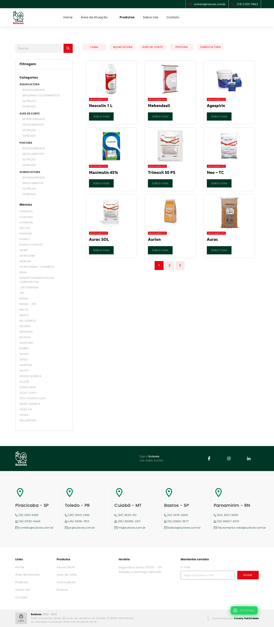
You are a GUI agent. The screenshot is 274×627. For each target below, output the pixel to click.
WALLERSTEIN (28, 420)
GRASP (24, 250)
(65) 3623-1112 (125, 515)
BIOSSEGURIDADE (34, 90)
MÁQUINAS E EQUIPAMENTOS (41, 95)
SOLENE (24, 382)
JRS (22, 293)
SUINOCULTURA (30, 172)
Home (68, 17)
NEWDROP (26, 332)
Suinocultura (66, 582)
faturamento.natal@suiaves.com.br (236, 528)
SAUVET (24, 370)
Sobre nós (150, 17)
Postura (62, 590)
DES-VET (25, 228)
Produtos (127, 17)
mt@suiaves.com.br (129, 528)
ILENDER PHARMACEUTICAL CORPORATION (37, 280)
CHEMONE (26, 222)
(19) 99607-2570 (226, 521)
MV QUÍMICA (28, 321)
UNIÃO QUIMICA (30, 404)
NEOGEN (25, 326)
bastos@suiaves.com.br (182, 528)
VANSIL (24, 415)
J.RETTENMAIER (29, 287)
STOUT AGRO (28, 393)
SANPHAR (26, 365)
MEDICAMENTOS (33, 125)
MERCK (24, 315)
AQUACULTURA (30, 84)
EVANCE (25, 239)
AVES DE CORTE (30, 113)
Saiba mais (101, 116)
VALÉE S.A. (26, 409)
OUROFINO (26, 343)
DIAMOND (26, 233)
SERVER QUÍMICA (30, 376)
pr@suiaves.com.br (80, 528)
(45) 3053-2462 (77, 515)
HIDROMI (25, 261)
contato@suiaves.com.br (210, 4)
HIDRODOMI (27, 256)
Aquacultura (66, 567)
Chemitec (26, 217)
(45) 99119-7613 (77, 521)
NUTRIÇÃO (29, 101)
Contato (172, 17)
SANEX (24, 359)
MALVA (24, 309)
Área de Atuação (27, 575)
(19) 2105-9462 (247, 4)
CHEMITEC (26, 211)
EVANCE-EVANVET (31, 245)
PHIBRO (24, 348)
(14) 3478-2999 (176, 515)
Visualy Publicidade (246, 618)
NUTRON (25, 337)
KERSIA (24, 298)
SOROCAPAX (28, 387)
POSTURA (26, 143)
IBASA (23, 272)
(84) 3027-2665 (226, 515)
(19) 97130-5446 (27, 521)
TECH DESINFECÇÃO (33, 398)
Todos (94, 47)
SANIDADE (29, 106)
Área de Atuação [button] (94, 17)
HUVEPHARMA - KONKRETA (37, 267)
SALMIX (24, 354)
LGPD (21, 618)
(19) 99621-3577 (176, 521)
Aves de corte (67, 575)
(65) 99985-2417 (127, 521)
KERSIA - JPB (28, 304)
